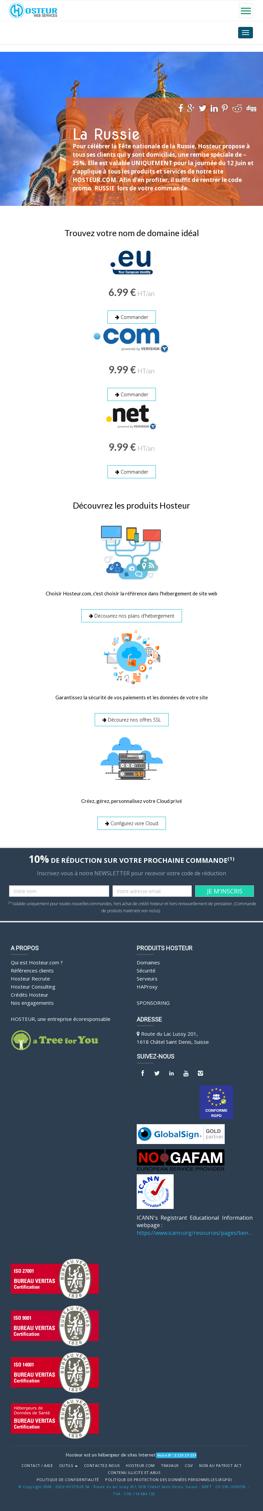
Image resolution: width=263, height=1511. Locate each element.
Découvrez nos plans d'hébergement (131, 616)
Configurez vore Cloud (131, 823)
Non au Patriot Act (220, 1465)
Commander (131, 317)
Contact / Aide (37, 1465)
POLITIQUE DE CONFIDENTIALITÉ (68, 1479)
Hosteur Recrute (30, 978)
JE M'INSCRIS (225, 891)
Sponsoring (153, 1002)
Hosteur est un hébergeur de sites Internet (111, 1454)
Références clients (32, 970)
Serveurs (147, 978)
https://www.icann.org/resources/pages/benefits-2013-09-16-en (195, 1232)
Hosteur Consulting (33, 986)
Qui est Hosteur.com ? (37, 962)
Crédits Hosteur (29, 994)
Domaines (148, 962)
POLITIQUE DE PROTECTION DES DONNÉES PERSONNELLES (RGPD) (168, 1479)
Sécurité (146, 970)
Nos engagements (32, 1002)
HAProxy (147, 986)
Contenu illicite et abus (134, 1472)
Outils (68, 1465)
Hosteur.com (140, 1465)
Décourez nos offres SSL (131, 719)
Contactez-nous (102, 1465)
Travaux (170, 1465)
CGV (189, 1465)
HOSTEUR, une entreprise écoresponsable (61, 1018)
